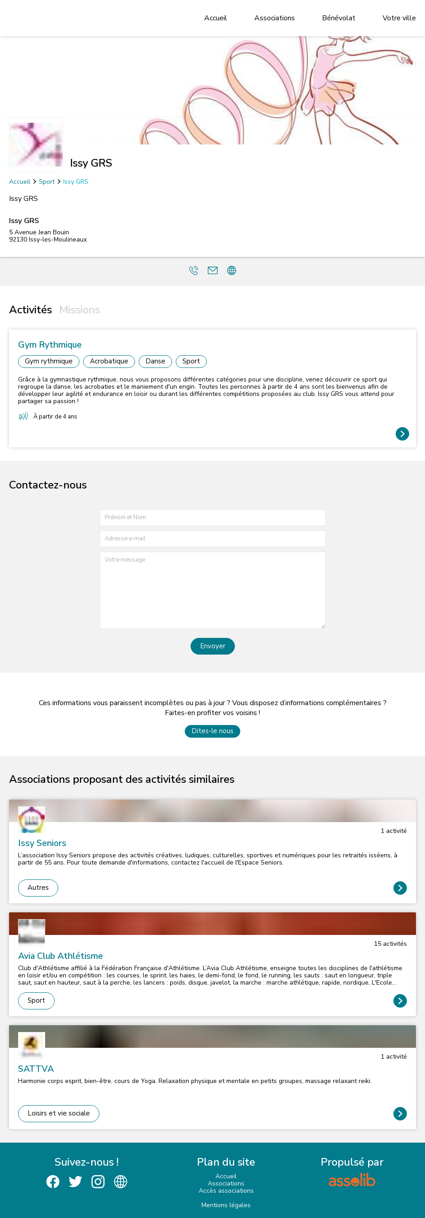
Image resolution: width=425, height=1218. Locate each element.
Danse (155, 361)
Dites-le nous (212, 730)
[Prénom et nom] (213, 517)
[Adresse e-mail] (213, 538)
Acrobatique (109, 361)
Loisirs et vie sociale (59, 1113)
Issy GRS (76, 181)
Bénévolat (338, 18)
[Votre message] (213, 590)
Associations (274, 18)
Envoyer (212, 646)
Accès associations (226, 1190)
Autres (38, 887)
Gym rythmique (49, 361)
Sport (47, 181)
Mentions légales (226, 1205)
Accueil (215, 18)
